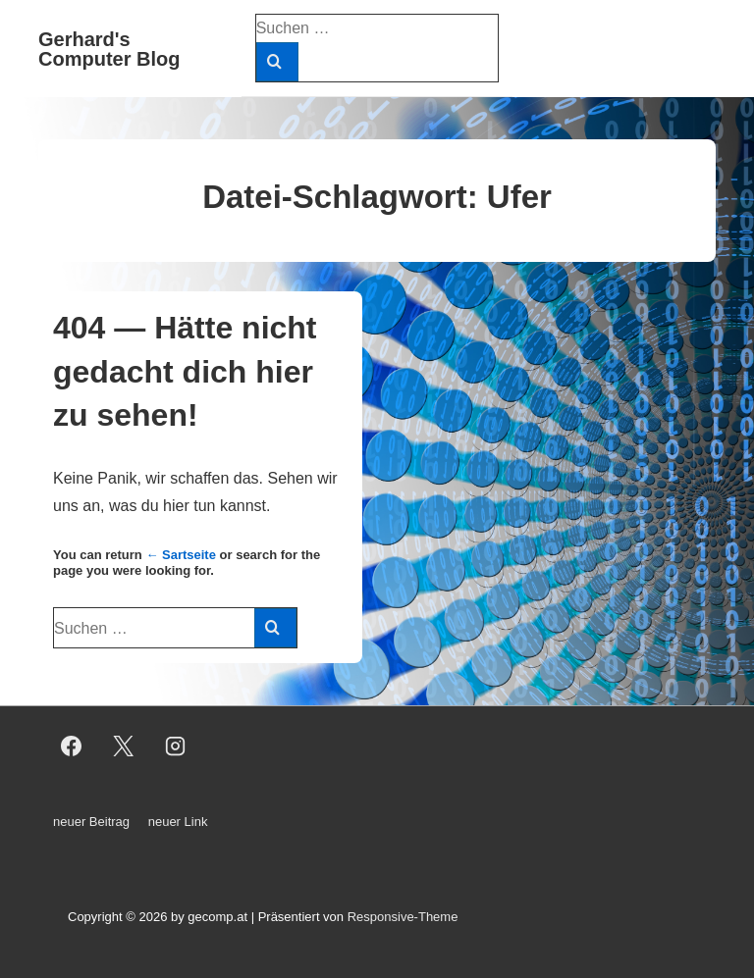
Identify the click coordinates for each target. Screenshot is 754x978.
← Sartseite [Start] (180, 554)
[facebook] (71, 746)
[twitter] (123, 746)
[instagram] (175, 746)
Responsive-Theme (403, 916)
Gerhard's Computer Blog (109, 49)
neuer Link (178, 821)
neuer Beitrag (91, 821)
